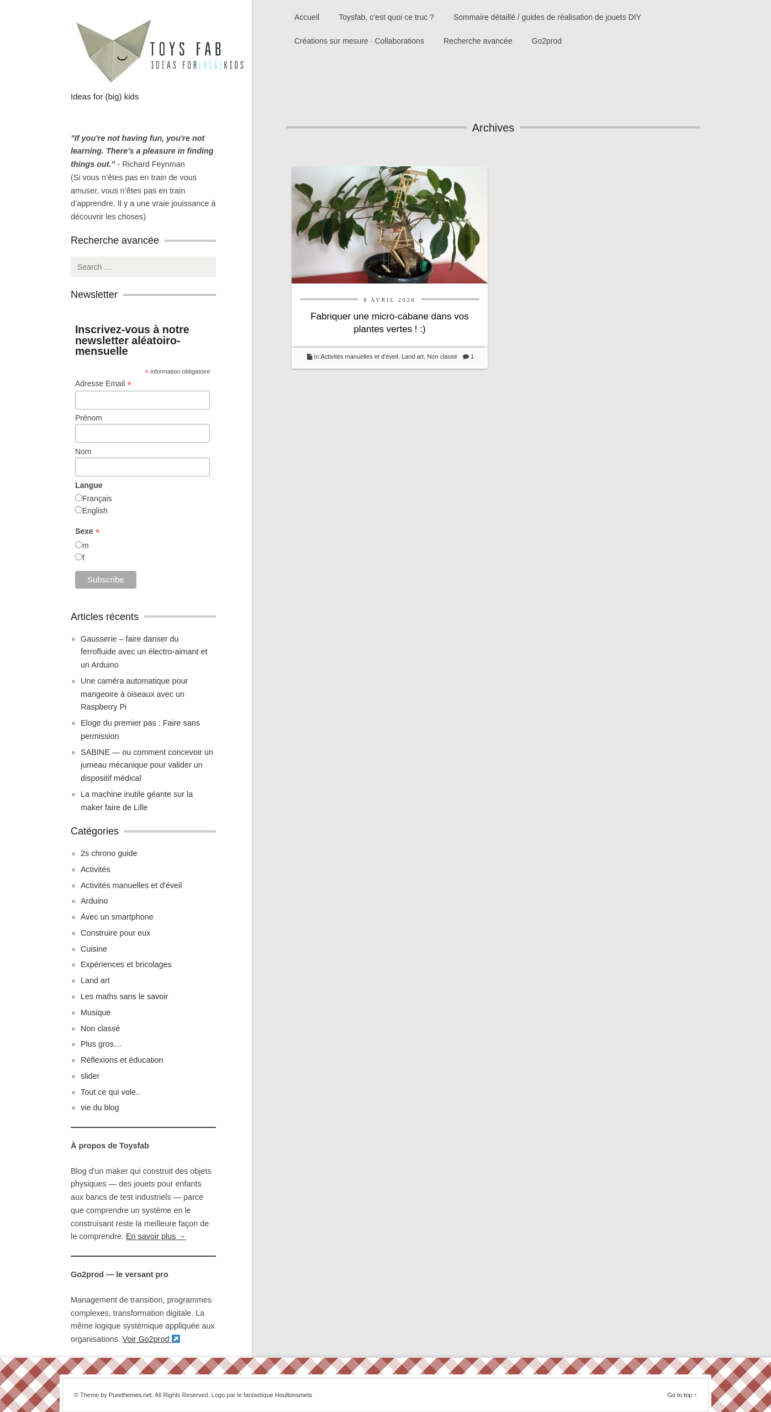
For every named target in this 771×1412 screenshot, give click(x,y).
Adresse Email (103, 384)
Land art (413, 356)
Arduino (94, 900)
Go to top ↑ (682, 1395)
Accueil (306, 17)
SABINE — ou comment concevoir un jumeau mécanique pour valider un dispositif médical (147, 765)
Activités (95, 869)
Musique (95, 1012)
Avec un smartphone (117, 916)
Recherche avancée (478, 40)
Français (97, 498)
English (95, 510)
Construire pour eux (115, 932)
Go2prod (547, 40)
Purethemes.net (130, 1395)
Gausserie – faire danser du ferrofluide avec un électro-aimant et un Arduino (144, 652)
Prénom (88, 417)
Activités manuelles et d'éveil (359, 356)
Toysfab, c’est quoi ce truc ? (386, 17)
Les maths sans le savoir (124, 996)
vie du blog (100, 1107)
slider (90, 1076)
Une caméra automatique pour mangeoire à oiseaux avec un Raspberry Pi (134, 694)
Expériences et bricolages (127, 964)
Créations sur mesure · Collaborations (359, 40)
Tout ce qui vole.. (110, 1092)
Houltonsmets (293, 1395)
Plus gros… (101, 1044)
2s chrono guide (109, 853)
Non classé (442, 356)
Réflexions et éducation (122, 1060)
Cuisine (94, 948)
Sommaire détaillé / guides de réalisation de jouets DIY (547, 17)
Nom (83, 451)
